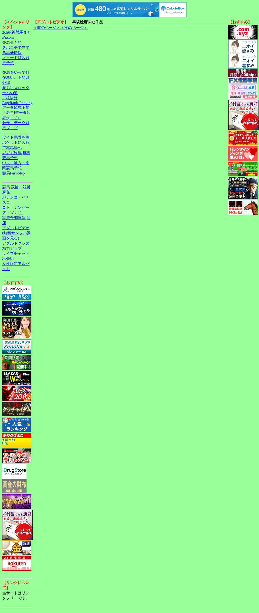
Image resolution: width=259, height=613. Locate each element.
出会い (8, 258)
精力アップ (12, 248)
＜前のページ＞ (46, 28)
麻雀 (6, 192)
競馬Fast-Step (13, 173)
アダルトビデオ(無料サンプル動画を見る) (16, 233)
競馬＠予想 (12, 42)
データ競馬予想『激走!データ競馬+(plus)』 (16, 112)
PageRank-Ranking (17, 103)
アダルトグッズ (15, 243)
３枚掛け (10, 98)
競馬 (6, 187)
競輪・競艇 (20, 187)
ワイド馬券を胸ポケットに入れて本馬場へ (15, 142)
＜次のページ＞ (74, 28)
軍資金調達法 (14, 218)
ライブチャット (15, 253)
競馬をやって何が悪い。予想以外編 (15, 77)
